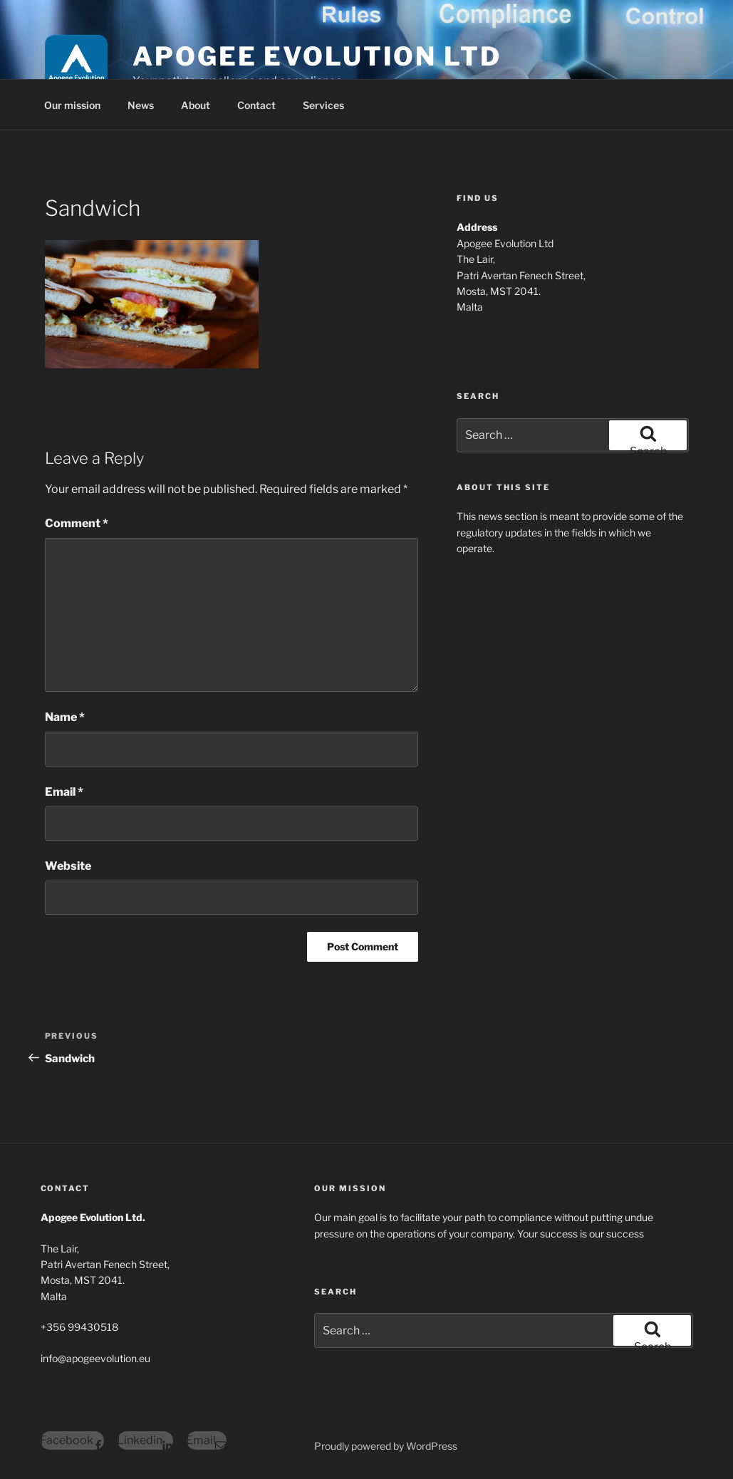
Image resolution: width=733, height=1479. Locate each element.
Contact (256, 105)
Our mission (72, 105)
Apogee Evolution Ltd (316, 56)
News (141, 105)
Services (323, 105)
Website (68, 866)
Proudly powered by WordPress (385, 1446)
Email (64, 792)
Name (65, 717)
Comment (76, 523)
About (195, 105)
